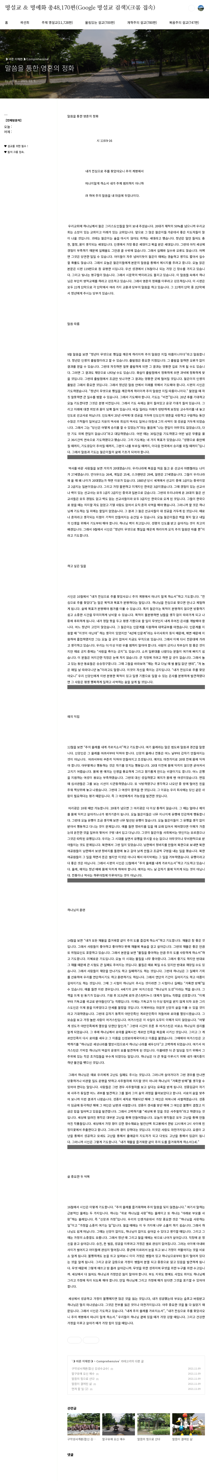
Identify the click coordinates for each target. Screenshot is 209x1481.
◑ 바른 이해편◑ (82, 1361)
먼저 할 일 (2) (80, 1389)
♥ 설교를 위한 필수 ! (16, 146)
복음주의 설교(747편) (184, 22)
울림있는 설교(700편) (100, 22)
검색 (191, 8)
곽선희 (24, 22)
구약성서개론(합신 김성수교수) (90, 1368)
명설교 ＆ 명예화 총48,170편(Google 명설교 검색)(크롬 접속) (80, 8)
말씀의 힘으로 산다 (83, 1379)
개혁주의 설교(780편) (142, 22)
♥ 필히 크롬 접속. (14, 152)
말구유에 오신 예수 (83, 1374)
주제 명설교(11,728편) (57, 22)
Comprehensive (107, 1361)
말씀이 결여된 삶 (82, 1384)
